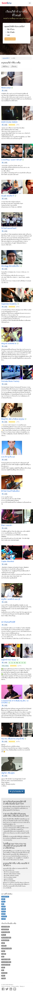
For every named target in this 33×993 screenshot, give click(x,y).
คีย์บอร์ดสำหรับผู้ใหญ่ (6, 937)
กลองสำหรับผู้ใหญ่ (5, 926)
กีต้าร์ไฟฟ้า (10, 32)
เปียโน (3, 975)
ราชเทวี (3, 918)
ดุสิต (3, 904)
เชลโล (3, 967)
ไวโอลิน (3, 978)
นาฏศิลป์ (3, 953)
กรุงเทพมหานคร (5, 896)
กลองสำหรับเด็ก (5, 929)
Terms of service (5, 986)
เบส (7, 35)
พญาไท (3, 913)
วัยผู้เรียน (5, 66)
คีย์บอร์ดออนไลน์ (5, 940)
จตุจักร (3, 899)
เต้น (2, 970)
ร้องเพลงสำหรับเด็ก (6, 964)
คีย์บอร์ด (3, 934)
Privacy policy (15, 986)
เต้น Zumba (4, 972)
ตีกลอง (3, 951)
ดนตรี (3, 943)
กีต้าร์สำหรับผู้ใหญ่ (5, 932)
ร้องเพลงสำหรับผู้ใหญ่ (6, 962)
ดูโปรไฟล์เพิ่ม (16, 791)
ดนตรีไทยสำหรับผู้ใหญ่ (6, 948)
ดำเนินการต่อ (10, 39)
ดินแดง (3, 901)
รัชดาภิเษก (4, 916)
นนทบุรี (3, 906)
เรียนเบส (14, 66)
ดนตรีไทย (4, 945)
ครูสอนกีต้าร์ (6, 58)
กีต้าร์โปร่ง (9, 29)
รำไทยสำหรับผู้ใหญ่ (6, 959)
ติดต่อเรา (22, 986)
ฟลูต (3, 956)
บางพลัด (3, 908)
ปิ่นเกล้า (3, 911)
